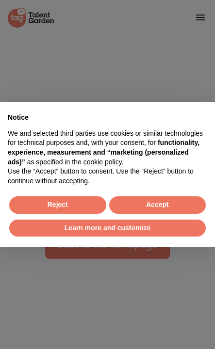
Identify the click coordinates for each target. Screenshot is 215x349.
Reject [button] (58, 204)
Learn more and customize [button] (107, 228)
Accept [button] (157, 204)
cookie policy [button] (102, 162)
